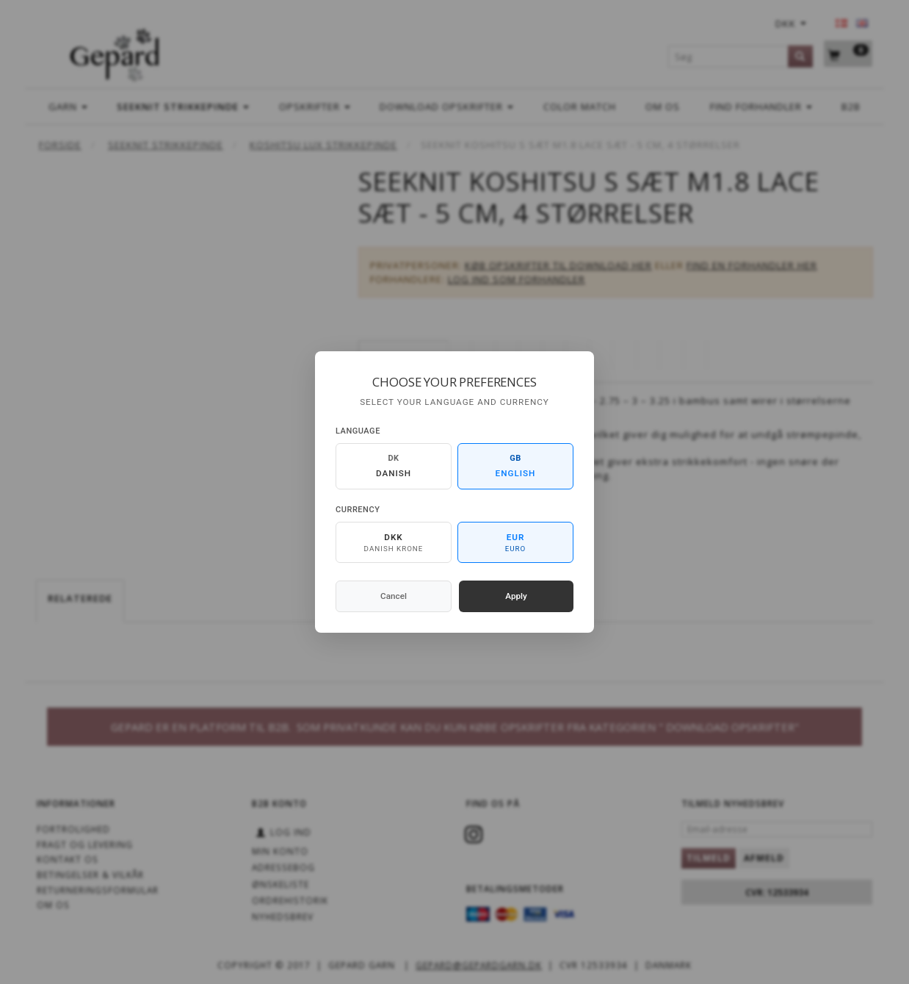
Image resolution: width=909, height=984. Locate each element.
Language (358, 431)
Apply (516, 596)
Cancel (393, 596)
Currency (358, 509)
